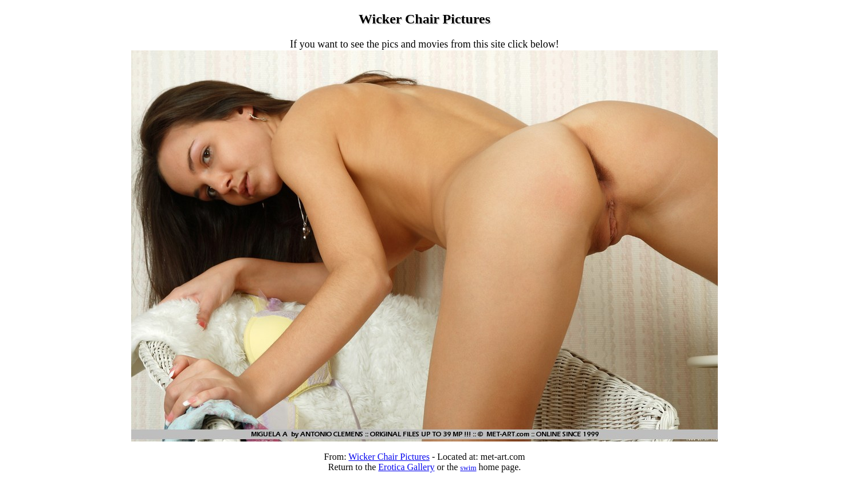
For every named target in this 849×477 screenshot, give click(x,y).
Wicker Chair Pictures (389, 457)
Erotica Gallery (406, 467)
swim (468, 467)
